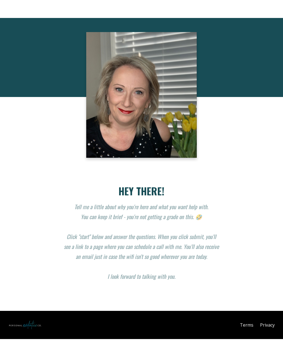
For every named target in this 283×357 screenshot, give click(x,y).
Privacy (267, 325)
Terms (246, 325)
